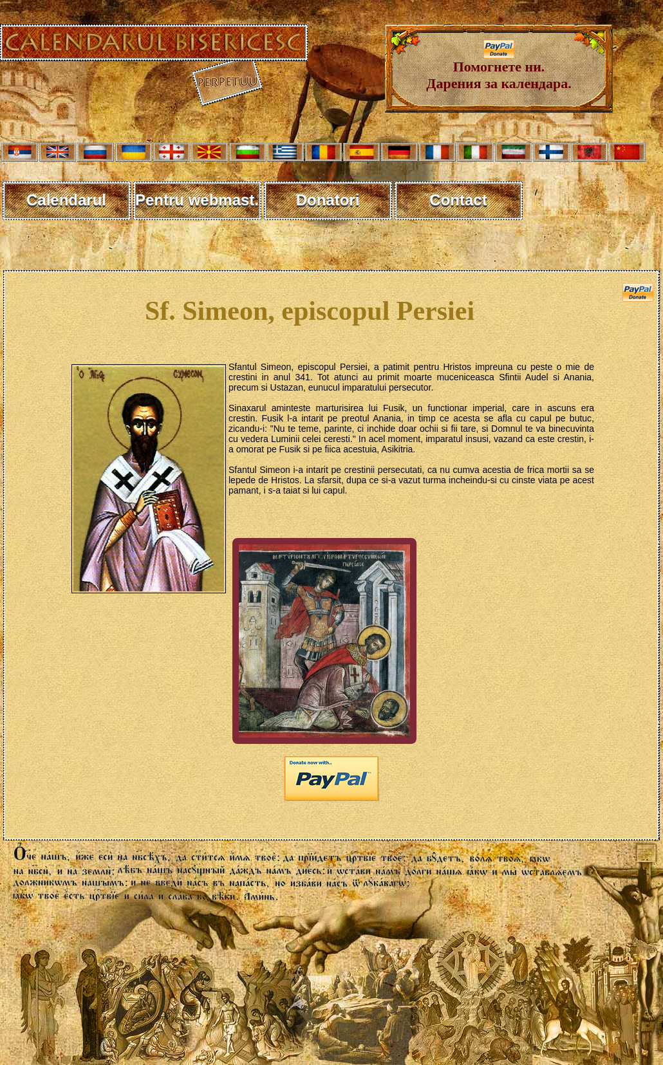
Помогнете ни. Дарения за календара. (498, 68)
